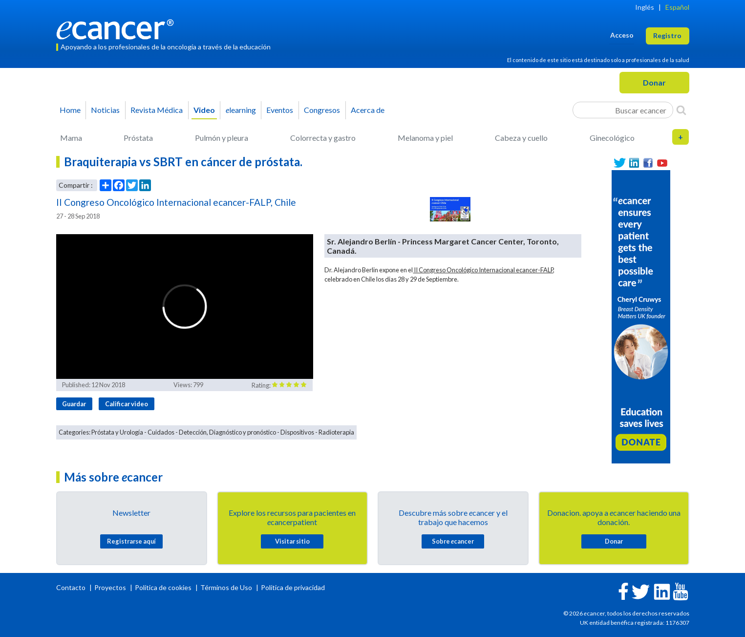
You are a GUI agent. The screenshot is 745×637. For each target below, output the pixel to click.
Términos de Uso (226, 587)
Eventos (279, 109)
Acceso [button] (622, 35)
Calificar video (126, 404)
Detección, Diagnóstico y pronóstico (227, 432)
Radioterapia (336, 432)
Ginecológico (612, 137)
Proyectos (111, 587)
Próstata (138, 137)
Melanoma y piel (425, 137)
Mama (71, 137)
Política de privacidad (293, 587)
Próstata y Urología (117, 432)
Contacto (71, 587)
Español (677, 7)
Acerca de (367, 109)
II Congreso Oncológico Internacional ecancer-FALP (483, 270)
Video (204, 109)
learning (241, 109)
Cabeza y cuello (521, 137)
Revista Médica (156, 109)
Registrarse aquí (131, 541)
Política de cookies (163, 587)
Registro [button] (667, 35)
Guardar (74, 404)
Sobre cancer (453, 541)
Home (70, 109)
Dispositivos (297, 432)
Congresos (322, 109)
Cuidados (161, 432)
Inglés (644, 7)
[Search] (681, 110)
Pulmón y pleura (221, 137)
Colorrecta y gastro (323, 137)
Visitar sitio (292, 541)
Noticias (105, 109)
